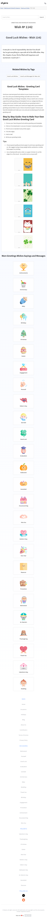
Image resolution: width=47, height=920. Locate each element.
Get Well (23, 772)
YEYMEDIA (28, 915)
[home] (4, 3)
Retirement (23, 751)
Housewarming (23, 818)
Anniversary (23, 777)
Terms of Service (23, 735)
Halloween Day (23, 870)
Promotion (23, 807)
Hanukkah (23, 880)
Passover (23, 885)
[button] (45, 3)
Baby (23, 782)
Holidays (23, 714)
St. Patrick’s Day (23, 875)
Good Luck (23, 761)
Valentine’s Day (23, 834)
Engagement (23, 802)
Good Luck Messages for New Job (30, 76)
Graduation (23, 766)
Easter (23, 849)
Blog (23, 720)
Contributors (23, 730)
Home (1, 8)
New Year (23, 854)
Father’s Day (23, 865)
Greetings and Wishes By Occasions (12, 8)
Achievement (23, 813)
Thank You (23, 792)
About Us (23, 725)
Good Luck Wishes (25, 8)
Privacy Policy (23, 740)
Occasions (23, 709)
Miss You (23, 823)
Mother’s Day (23, 859)
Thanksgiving (23, 839)
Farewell (23, 756)
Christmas (23, 844)
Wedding (23, 787)
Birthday (23, 797)
